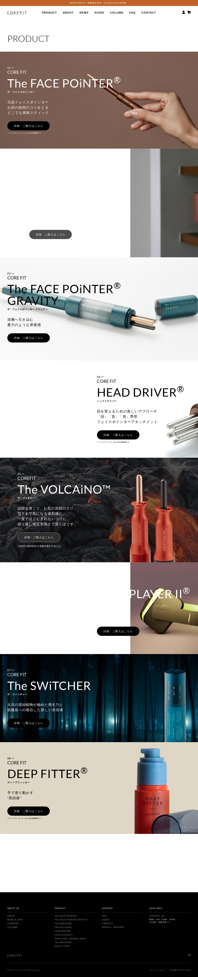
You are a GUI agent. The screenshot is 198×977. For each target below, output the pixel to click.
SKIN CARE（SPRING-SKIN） (71, 938)
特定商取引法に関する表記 (180, 970)
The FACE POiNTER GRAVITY (71, 920)
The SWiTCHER (63, 942)
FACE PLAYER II (64, 935)
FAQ (132, 12)
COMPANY (13, 923)
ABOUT (68, 12)
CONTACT (148, 12)
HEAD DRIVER (63, 931)
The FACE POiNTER (66, 916)
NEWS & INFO (15, 920)
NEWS (84, 12)
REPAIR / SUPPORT (113, 927)
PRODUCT (49, 12)
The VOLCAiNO (63, 927)
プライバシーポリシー (158, 970)
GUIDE (99, 12)
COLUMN (116, 12)
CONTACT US (156, 916)
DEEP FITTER (62, 946)
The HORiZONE (63, 923)
